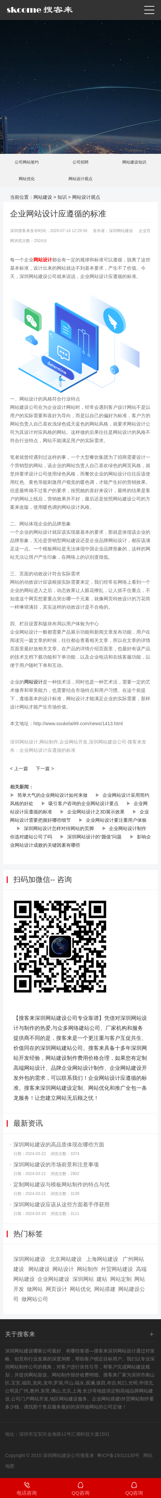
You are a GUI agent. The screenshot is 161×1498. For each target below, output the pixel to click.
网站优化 (27, 178)
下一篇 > (45, 768)
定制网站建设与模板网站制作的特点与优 (61, 1184)
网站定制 (121, 1279)
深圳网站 (83, 1279)
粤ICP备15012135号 (118, 1455)
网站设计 (63, 1269)
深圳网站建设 (29, 1259)
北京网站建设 (66, 1259)
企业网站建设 (53, 1279)
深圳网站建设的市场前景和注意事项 (56, 1164)
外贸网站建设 (117, 1269)
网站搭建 (105, 1289)
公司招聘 (80, 162)
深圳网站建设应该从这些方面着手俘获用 (61, 1204)
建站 (102, 1279)
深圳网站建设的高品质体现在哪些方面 (58, 1144)
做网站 (35, 1289)
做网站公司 (34, 1299)
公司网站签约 (27, 162)
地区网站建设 (64, 1398)
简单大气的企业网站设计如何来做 (52, 795)
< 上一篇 (19, 768)
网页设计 (56, 1289)
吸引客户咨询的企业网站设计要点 (83, 803)
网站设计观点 (80, 178)
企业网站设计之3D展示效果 (96, 811)
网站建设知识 (134, 162)
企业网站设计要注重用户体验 (116, 820)
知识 (62, 197)
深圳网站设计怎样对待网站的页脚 (59, 828)
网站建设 (42, 197)
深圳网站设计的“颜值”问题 (94, 836)
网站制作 (87, 1269)
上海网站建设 (102, 1259)
